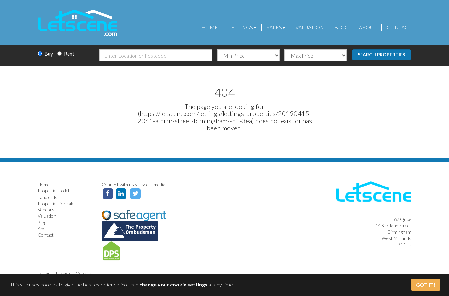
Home (209, 27)
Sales (275, 27)
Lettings (242, 27)
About (368, 27)
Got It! (426, 285)
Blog (341, 27)
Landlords (47, 197)
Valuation (309, 27)
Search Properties (381, 54)
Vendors (46, 209)
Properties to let (54, 190)
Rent (65, 53)
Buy (45, 53)
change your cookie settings (173, 284)
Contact (399, 27)
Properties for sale (56, 203)
